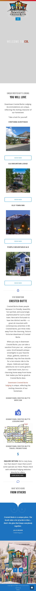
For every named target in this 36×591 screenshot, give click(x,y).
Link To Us (18, 588)
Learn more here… (18, 475)
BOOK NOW (18, 158)
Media (18, 590)
